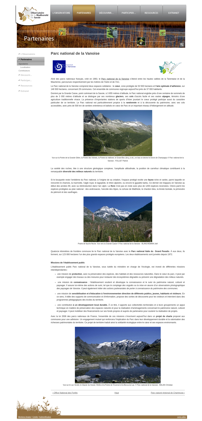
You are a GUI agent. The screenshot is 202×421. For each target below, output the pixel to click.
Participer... (26, 80)
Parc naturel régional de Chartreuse (168, 393)
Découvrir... (26, 75)
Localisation (25, 67)
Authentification (45, 417)
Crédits (35, 417)
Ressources (26, 86)
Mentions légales (24, 417)
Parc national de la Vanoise (115, 79)
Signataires (23, 64)
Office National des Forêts (65, 393)
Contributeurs (24, 71)
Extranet (25, 91)
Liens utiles (181, 417)
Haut (117, 393)
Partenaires (26, 59)
